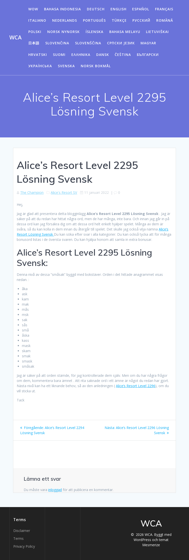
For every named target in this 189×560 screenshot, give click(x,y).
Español (140, 9)
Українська (40, 66)
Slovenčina (57, 43)
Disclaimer (21, 530)
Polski (34, 31)
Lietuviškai (157, 31)
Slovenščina (88, 43)
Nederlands (64, 20)
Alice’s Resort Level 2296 (135, 385)
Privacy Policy (24, 546)
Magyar (148, 43)
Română (164, 20)
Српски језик (121, 43)
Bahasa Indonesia (62, 9)
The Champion (32, 192)
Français (164, 9)
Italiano (37, 20)
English (118, 9)
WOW (33, 9)
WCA (15, 37)
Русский (141, 20)
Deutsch (96, 9)
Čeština (123, 54)
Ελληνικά (80, 54)
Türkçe (119, 20)
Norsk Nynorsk (63, 31)
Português (94, 20)
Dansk (102, 54)
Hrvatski (37, 54)
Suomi (59, 54)
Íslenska (94, 31)
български (148, 54)
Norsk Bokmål (96, 66)
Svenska (66, 66)
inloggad (55, 489)
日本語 (33, 43)
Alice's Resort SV (64, 192)
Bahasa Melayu (124, 31)
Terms (18, 538)
